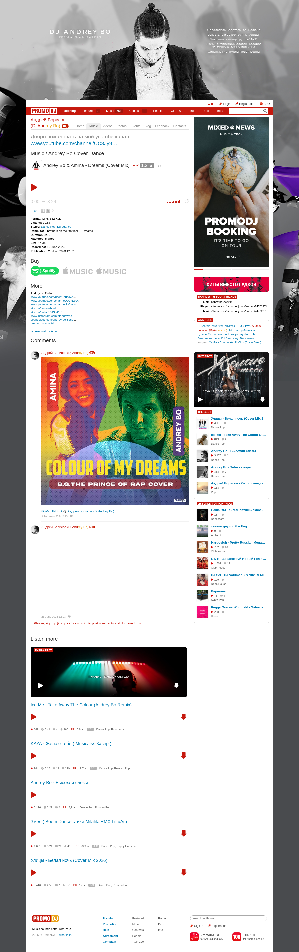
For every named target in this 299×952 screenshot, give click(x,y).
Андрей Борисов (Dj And (64, 352)
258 (216, 611)
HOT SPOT (205, 356)
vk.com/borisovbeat (43, 308)
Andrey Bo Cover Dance (76, 153)
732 (216, 547)
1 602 (217, 563)
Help (106, 929)
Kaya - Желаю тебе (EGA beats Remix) (231, 391)
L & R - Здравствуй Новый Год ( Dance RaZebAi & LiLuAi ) (239, 558)
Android (208, 939)
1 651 (37, 846)
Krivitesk (229, 325)
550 (68, 885)
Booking (70, 111)
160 (66, 729)
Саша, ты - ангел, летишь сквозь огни (239, 510)
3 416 (37, 885)
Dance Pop (48, 226)
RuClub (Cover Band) (248, 342)
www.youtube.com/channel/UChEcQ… (56, 300)
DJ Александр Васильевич (238, 338)
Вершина (218, 591)
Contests (138, 929)
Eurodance (64, 226)
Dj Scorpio (204, 325)
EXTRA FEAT (43, 650)
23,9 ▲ (85, 846)
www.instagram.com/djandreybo (51, 315)
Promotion (110, 924)
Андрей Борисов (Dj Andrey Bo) (90, 511)
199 (216, 579)
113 (216, 487)
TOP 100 (175, 111)
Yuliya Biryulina (240, 334)
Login (226, 103)
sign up (51, 623)
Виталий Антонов (209, 338)
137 (216, 514)
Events (136, 126)
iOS (220, 939)
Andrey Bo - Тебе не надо (231, 467)
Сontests (138, 111)
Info (160, 929)
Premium (109, 918)
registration (219, 925)
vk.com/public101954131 (47, 312)
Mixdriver (217, 325)
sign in (82, 623)
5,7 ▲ (72, 807)
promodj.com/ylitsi (42, 323)
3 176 (37, 807)
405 (69, 846)
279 (67, 768)
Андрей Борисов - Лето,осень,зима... (239, 483)
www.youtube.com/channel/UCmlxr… (55, 304)
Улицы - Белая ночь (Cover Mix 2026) (69, 860)
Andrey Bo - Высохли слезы (59, 782)
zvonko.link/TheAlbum (45, 331)
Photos (121, 126)
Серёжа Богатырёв (221, 342)
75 (215, 595)
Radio (206, 111)
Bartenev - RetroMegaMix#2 (108, 677)
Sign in (198, 925)
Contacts (179, 126)
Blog (147, 126)
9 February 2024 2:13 (54, 516)
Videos (108, 126)
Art (230, 330)
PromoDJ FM (209, 935)
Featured (91, 111)
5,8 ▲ (80, 729)
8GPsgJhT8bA (51, 511)
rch (253, 334)
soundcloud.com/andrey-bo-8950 (52, 319)
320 (90, 729)
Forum (192, 111)
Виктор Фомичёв (244, 330)
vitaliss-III (223, 334)
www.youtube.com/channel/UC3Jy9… (74, 143)
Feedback (162, 126)
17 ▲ (82, 885)
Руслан (202, 334)
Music (114, 111)
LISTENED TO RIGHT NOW (215, 503)
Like (34, 211)
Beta (220, 111)
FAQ (267, 103)
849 (36, 729)
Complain (109, 941)
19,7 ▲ (82, 768)
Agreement (110, 935)
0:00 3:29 (43, 201)
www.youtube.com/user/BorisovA (52, 296)
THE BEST (204, 411)
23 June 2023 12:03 (53, 616)
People (157, 111)
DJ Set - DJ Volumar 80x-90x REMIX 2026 (239, 575)
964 (36, 768)
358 (216, 471)
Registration (247, 103)
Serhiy (212, 334)
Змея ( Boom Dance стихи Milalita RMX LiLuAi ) (79, 821)
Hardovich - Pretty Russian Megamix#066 (239, 542)
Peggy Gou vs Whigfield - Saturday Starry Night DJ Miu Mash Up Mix (239, 607)
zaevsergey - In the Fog (229, 526)
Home (80, 126)
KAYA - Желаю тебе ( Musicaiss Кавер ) (71, 743)
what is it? (65, 934)
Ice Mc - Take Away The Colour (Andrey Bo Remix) (81, 704)
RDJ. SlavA (243, 325)
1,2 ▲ (147, 165)
